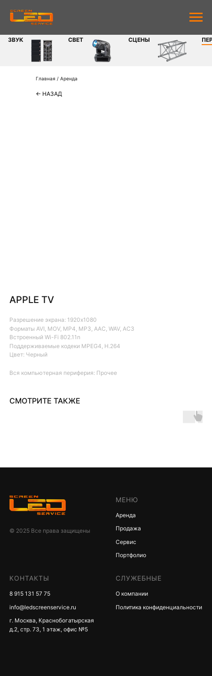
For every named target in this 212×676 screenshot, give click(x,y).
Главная (45, 78)
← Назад (49, 93)
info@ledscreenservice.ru (42, 607)
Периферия (151, 39)
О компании (132, 593)
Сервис (126, 541)
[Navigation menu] (196, 17)
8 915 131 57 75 (29, 593)
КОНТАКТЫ (29, 578)
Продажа (128, 528)
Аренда (69, 78)
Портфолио (131, 555)
